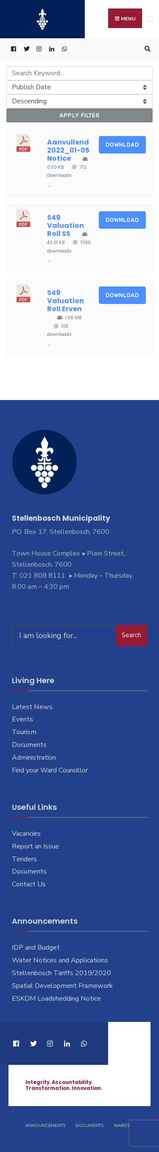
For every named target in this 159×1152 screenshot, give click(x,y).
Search (131, 635)
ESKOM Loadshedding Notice (56, 998)
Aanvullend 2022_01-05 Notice (68, 150)
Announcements (45, 1126)
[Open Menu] (150, 19)
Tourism (24, 732)
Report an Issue (35, 846)
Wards (122, 1126)
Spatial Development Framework (62, 985)
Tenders (24, 859)
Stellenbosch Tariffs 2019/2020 (61, 973)
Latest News (32, 707)
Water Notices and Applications (60, 960)
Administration (34, 757)
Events (22, 719)
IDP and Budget (36, 947)
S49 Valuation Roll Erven (65, 301)
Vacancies (26, 833)
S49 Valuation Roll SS (65, 225)
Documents (29, 744)
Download (122, 145)
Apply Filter (79, 115)
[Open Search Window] (146, 49)
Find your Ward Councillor (50, 770)
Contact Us (29, 884)
